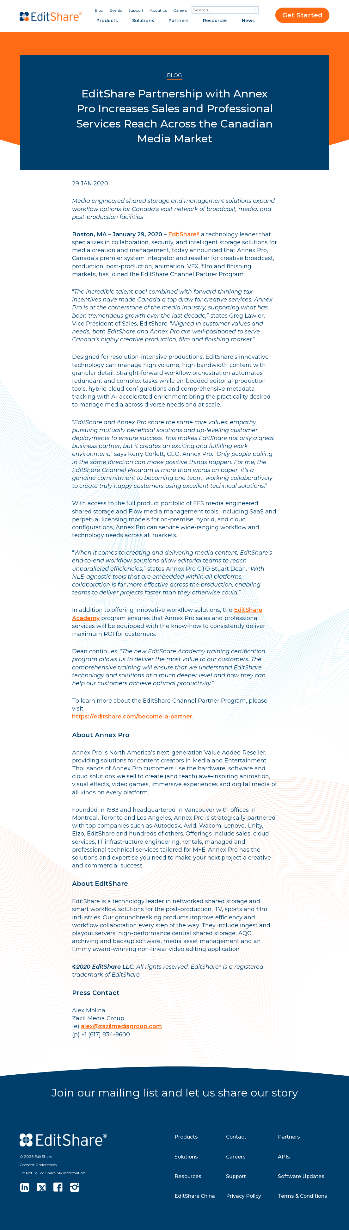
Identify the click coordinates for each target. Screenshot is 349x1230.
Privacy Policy (243, 1196)
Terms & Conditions (303, 1196)
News (248, 20)
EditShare (184, 234)
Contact (236, 1137)
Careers (180, 10)
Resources (215, 20)
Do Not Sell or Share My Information (52, 1173)
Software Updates (301, 1176)
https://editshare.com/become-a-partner (132, 716)
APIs (284, 1157)
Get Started (302, 15)
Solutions (143, 20)
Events (116, 10)
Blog (99, 10)
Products (107, 20)
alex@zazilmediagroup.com (122, 1026)
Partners (178, 20)
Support (136, 10)
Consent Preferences (38, 1164)
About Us (158, 10)
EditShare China (194, 1196)
